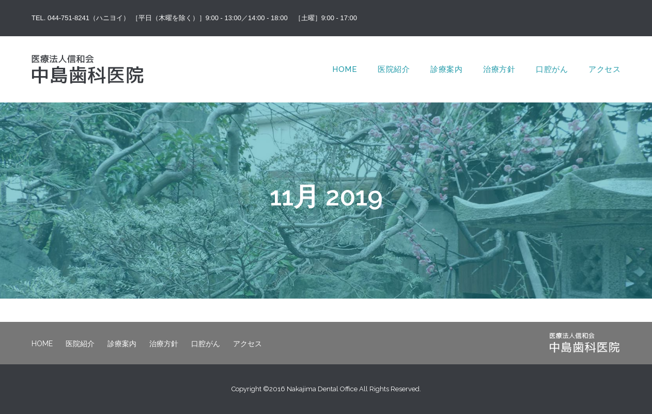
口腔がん (552, 69)
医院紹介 (394, 69)
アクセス (604, 69)
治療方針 (499, 69)
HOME (344, 69)
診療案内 (446, 69)
